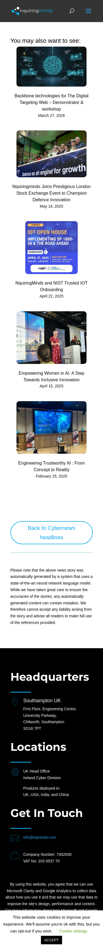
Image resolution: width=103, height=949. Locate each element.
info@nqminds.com (39, 837)
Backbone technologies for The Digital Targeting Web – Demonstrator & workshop (51, 102)
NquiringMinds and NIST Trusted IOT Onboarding (51, 286)
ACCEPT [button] (51, 940)
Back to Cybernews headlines (51, 532)
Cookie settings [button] (73, 931)
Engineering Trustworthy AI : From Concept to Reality (51, 466)
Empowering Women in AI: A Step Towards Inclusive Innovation (51, 376)
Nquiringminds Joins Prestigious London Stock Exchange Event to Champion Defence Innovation (51, 193)
